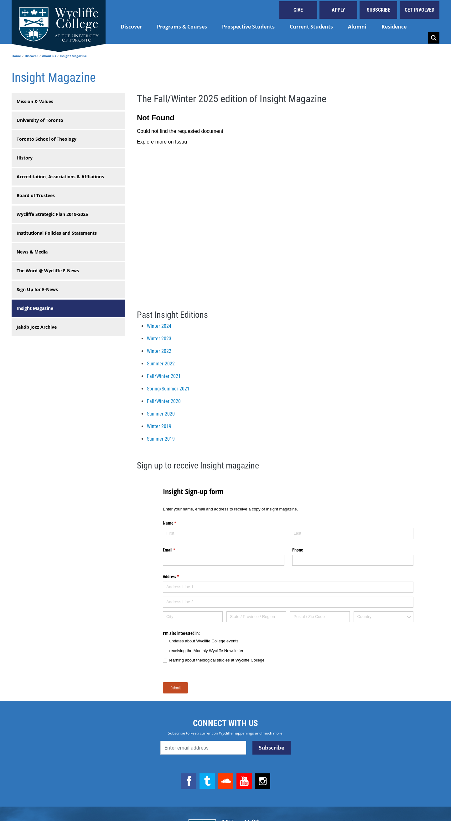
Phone (297, 550)
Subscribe (378, 10)
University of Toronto (40, 120)
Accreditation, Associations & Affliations (60, 177)
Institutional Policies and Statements (57, 233)
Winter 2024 (159, 326)
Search (433, 38)
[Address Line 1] (288, 587)
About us (49, 56)
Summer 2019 (161, 439)
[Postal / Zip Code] (320, 616)
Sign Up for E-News (37, 289)
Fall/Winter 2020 (164, 401)
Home (16, 56)
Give (298, 10)
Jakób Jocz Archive (37, 327)
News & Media (32, 252)
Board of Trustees (36, 195)
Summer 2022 (161, 364)
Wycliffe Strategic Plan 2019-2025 (52, 214)
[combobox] (383, 616)
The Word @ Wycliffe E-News (48, 271)
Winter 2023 (159, 339)
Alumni (357, 26)
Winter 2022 (159, 351)
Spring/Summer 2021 (168, 389)
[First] (224, 533)
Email (176, 550)
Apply (338, 10)
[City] (193, 616)
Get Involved (419, 10)
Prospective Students (248, 26)
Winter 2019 (159, 426)
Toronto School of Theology (46, 139)
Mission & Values (35, 101)
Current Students (311, 26)
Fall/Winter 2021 (164, 376)
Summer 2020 (161, 414)
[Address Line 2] (288, 602)
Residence (394, 26)
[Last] (351, 533)
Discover (131, 26)
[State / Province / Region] (256, 616)
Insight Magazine (35, 308)
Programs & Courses (182, 26)
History (25, 158)
